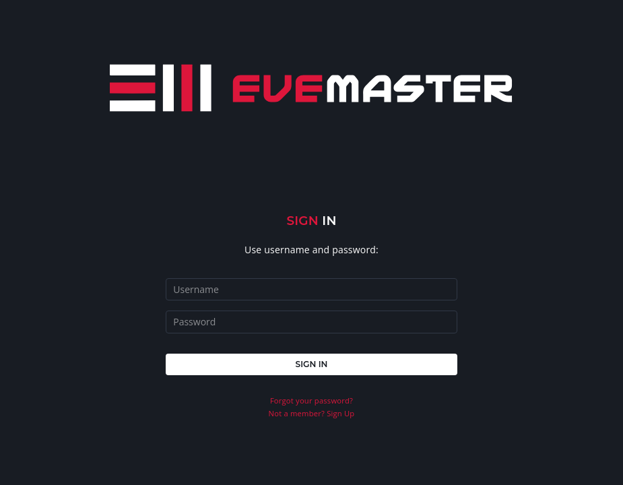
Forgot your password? (311, 400)
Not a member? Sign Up (312, 413)
